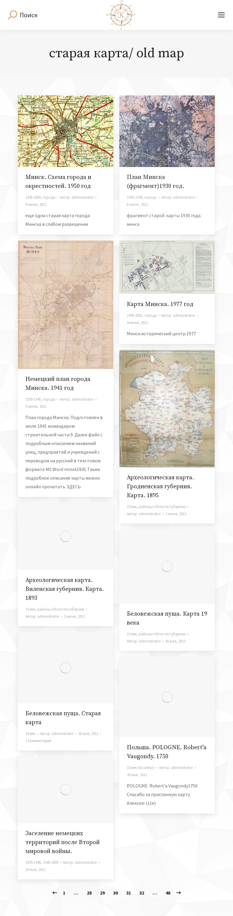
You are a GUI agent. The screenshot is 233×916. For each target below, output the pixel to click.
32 (141, 893)
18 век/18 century (141, 767)
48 (168, 893)
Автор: (77, 197)
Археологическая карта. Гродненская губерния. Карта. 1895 (160, 486)
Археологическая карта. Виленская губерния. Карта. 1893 (64, 589)
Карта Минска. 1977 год (160, 304)
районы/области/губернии (162, 506)
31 (128, 893)
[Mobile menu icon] (221, 15)
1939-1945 (33, 399)
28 (89, 893)
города (49, 197)
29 (102, 893)
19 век (132, 506)
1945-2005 (33, 197)
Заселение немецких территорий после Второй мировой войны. (62, 842)
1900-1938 (134, 197)
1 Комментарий (38, 740)
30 (115, 893)
